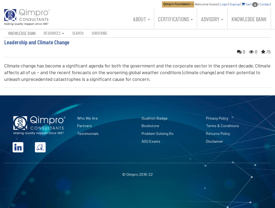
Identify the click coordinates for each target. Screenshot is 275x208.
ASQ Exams (151, 141)
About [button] (141, 19)
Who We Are (87, 118)
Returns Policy (218, 133)
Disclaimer (214, 141)
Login (224, 4)
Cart (250, 4)
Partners (84, 125)
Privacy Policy (217, 118)
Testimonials (88, 133)
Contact (265, 4)
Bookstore (150, 125)
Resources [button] (54, 32)
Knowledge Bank (249, 19)
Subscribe (99, 32)
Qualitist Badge (155, 118)
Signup (235, 4)
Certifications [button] (175, 19)
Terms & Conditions (222, 125)
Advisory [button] (212, 19)
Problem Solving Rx (157, 133)
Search (78, 32)
